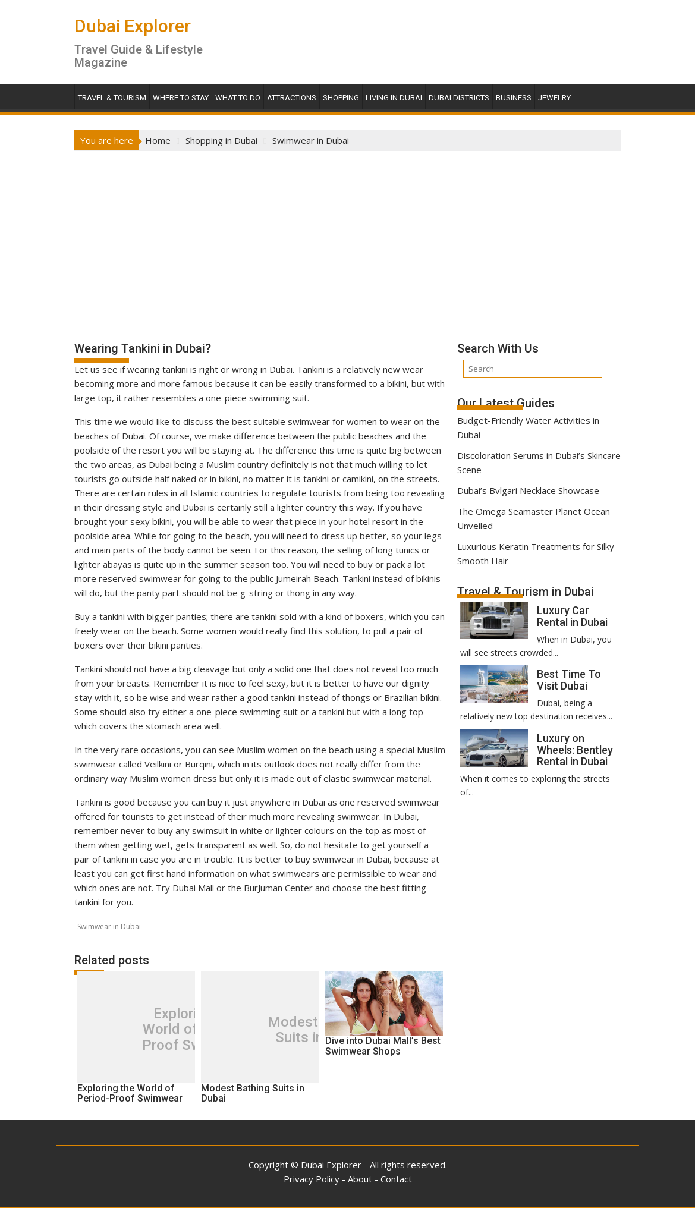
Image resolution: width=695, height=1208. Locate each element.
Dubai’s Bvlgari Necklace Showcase (528, 490)
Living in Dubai (394, 97)
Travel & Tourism (112, 97)
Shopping (341, 97)
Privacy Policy (311, 1179)
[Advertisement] (347, 240)
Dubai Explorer (132, 25)
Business (514, 97)
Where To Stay (181, 97)
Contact (396, 1179)
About (360, 1179)
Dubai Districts (459, 97)
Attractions (291, 97)
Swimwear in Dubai (109, 926)
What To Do (237, 97)
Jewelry (554, 97)
